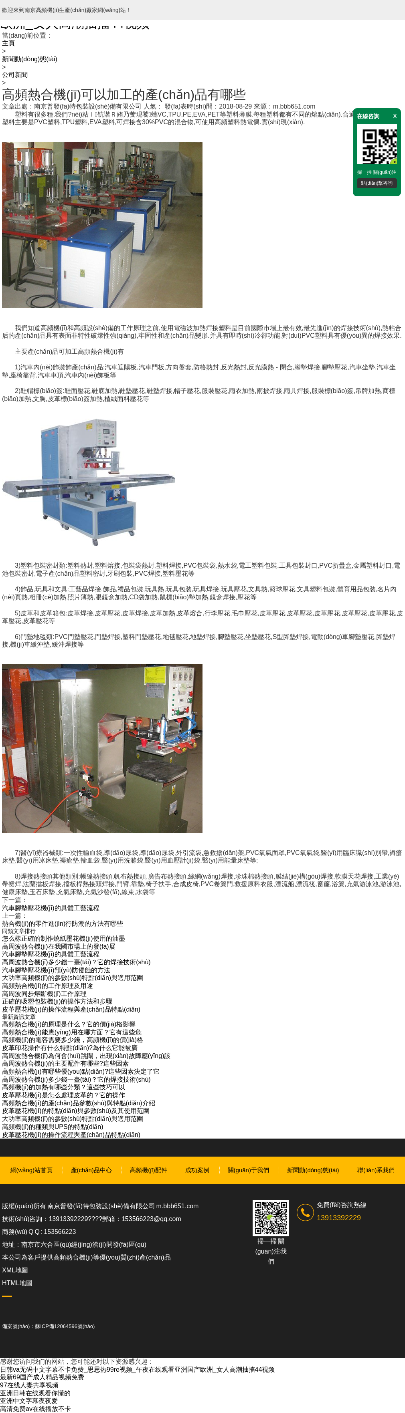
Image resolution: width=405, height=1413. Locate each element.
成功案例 (197, 1170)
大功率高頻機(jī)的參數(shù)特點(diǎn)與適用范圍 (72, 977)
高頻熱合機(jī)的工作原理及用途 (47, 985)
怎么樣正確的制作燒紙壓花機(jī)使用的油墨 (63, 938)
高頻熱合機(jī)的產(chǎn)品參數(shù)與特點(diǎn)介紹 (78, 1103)
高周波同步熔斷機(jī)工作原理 (44, 993)
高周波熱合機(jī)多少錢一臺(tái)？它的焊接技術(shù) (76, 1079)
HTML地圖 (17, 1283)
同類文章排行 (19, 931)
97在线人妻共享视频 (29, 1385)
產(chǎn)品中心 (91, 1170)
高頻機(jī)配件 (148, 1170)
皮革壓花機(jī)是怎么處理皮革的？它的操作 (63, 1095)
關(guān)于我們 (248, 1170)
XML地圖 (15, 1270)
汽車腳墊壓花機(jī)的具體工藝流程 (50, 908)
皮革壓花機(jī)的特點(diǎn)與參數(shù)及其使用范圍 (76, 1110)
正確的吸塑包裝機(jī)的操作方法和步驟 (57, 1001)
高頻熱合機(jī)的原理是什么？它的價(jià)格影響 (69, 1024)
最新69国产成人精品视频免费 (42, 1377)
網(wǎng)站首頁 (31, 1170)
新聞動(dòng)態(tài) (29, 59)
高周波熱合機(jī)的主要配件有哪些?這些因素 (65, 1063)
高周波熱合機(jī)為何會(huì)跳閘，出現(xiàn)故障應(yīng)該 (86, 1055)
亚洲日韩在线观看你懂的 (35, 1393)
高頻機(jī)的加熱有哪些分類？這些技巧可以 (63, 1087)
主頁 (8, 43)
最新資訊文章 (19, 1017)
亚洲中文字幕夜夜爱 (29, 1400)
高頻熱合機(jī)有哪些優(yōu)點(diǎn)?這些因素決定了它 (81, 1071)
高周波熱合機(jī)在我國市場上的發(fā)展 (58, 946)
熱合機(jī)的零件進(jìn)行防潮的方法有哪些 (62, 923)
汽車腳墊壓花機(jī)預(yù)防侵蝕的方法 (56, 970)
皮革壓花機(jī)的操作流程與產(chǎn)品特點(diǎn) (71, 1009)
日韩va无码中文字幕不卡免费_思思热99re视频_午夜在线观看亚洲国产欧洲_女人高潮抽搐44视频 (137, 1369)
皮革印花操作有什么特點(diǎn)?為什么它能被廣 (70, 1047)
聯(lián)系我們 (376, 1170)
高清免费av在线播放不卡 (35, 1408)
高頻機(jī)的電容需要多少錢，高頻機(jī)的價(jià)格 (72, 1039)
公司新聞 (15, 74)
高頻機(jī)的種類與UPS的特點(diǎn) (52, 1126)
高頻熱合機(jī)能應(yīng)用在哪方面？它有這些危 (72, 1032)
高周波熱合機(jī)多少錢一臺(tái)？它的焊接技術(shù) (76, 962)
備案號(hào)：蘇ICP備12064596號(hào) (48, 1326)
